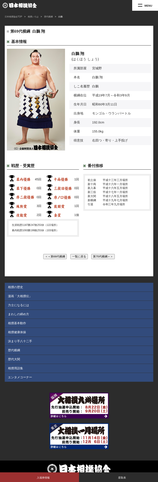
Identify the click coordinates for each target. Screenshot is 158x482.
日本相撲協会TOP (13, 16)
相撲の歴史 (15, 287)
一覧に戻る (79, 256)
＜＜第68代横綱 (55, 256)
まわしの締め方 (18, 314)
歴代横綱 (48, 16)
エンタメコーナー (20, 377)
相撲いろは (33, 16)
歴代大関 (14, 359)
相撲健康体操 (17, 332)
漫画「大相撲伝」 (20, 296)
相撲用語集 (15, 368)
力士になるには (18, 305)
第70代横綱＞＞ (103, 256)
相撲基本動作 (17, 323)
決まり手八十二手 (20, 341)
